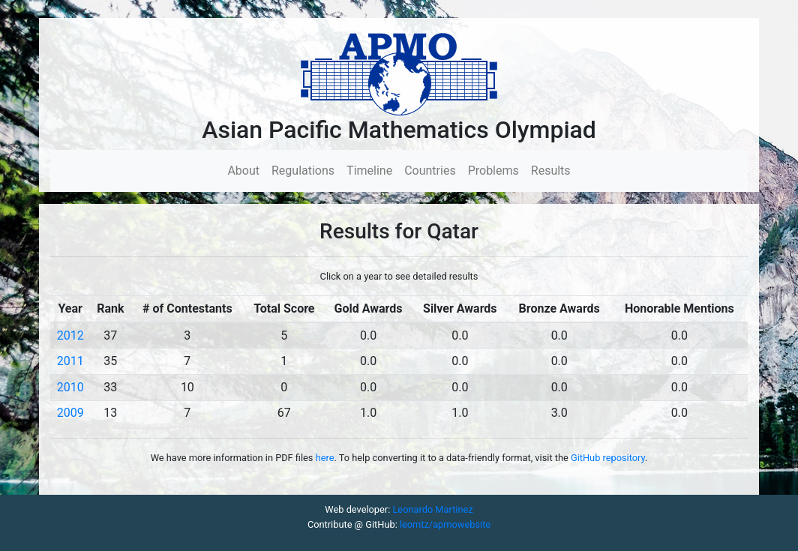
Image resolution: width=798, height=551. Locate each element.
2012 (70, 335)
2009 (70, 413)
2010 (70, 387)
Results (551, 170)
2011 (70, 361)
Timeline (369, 170)
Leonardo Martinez (432, 509)
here (325, 457)
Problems (493, 170)
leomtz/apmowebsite (445, 524)
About (246, 170)
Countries (429, 170)
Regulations (303, 170)
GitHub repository (608, 457)
